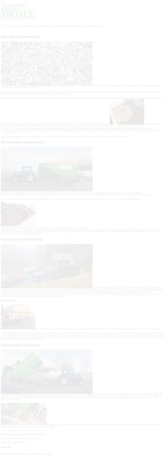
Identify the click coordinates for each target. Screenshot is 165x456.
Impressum (32, 454)
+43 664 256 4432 (38, 434)
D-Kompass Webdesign (17, 454)
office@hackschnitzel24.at (10, 8)
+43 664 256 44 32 (20, 4)
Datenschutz (41, 454)
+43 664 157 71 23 (18, 6)
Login (50, 454)
